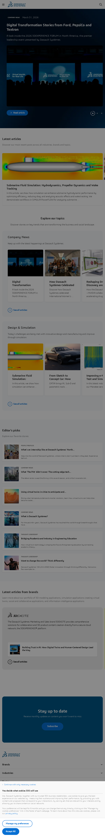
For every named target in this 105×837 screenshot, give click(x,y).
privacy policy (12, 814)
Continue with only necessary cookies (20, 785)
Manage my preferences (17, 823)
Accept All (11, 831)
